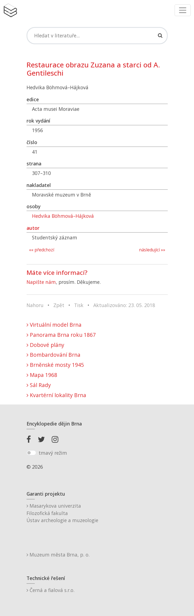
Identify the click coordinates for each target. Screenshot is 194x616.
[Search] (97, 35)
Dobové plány (45, 345)
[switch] (31, 452)
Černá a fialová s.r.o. (50, 590)
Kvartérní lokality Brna (56, 395)
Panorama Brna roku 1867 (61, 334)
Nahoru (35, 305)
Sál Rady (39, 385)
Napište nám (41, 282)
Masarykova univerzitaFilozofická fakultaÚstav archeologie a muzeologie (62, 512)
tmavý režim (53, 453)
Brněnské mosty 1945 (55, 364)
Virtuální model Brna (54, 324)
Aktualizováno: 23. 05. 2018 (124, 305)
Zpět (58, 305)
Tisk (78, 305)
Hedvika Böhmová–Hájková (63, 216)
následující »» (152, 250)
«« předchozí (41, 250)
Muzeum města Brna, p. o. (58, 554)
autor (33, 228)
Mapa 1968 (42, 375)
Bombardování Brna (53, 354)
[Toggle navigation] (183, 10)
